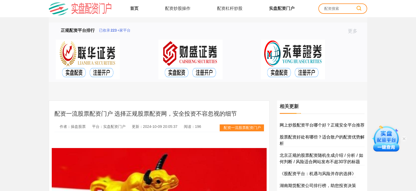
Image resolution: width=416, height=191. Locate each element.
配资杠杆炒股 (229, 8)
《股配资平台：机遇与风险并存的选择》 (318, 173)
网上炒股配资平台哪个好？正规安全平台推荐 (322, 125)
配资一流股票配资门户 (242, 127)
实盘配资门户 (281, 8)
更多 (355, 31)
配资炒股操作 (177, 8)
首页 (134, 8)
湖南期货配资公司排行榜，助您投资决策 (318, 185)
